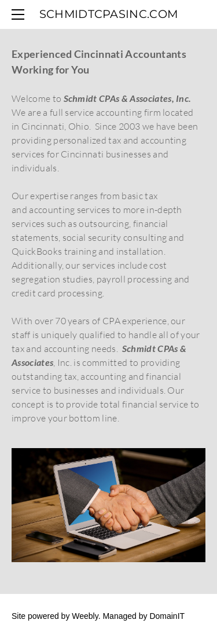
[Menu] (20, 14)
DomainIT (167, 616)
